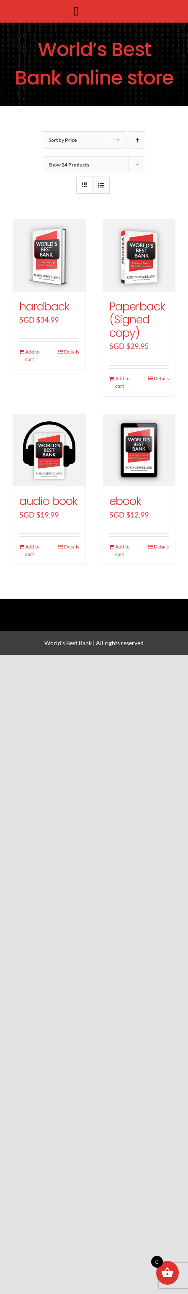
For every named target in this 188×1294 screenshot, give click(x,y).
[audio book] (49, 450)
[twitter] (80, 606)
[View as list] (101, 185)
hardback (44, 306)
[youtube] (123, 606)
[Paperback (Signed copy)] (139, 255)
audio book (48, 501)
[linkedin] (108, 606)
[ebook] (139, 450)
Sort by (63, 140)
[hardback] (49, 255)
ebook (125, 501)
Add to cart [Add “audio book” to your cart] (32, 550)
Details (71, 351)
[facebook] (66, 606)
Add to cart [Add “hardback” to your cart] (32, 355)
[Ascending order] (137, 140)
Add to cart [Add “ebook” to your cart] (122, 550)
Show (69, 164)
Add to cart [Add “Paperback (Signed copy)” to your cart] (122, 382)
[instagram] (94, 606)
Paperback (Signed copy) (137, 320)
